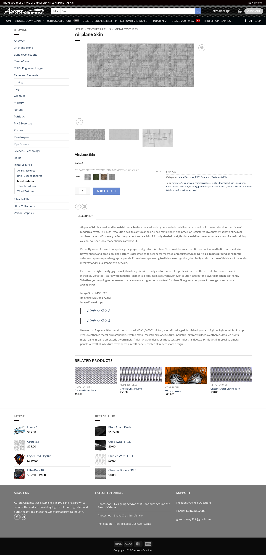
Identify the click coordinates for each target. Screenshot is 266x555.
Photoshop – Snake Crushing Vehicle (120, 515)
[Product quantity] (82, 191)
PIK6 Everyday (23, 123)
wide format (179, 190)
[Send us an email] (250, 20)
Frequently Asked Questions (193, 502)
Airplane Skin (187, 182)
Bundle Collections (25, 54)
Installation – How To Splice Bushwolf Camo (124, 523)
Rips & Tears (21, 144)
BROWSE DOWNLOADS (29, 21)
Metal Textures (25, 180)
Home (8, 20)
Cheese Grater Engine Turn (225, 388)
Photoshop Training (217, 20)
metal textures (180, 186)
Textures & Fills (23, 164)
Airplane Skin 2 (98, 311)
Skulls (17, 157)
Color (77, 176)
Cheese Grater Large (131, 388)
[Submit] (198, 11)
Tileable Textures (26, 186)
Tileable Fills (21, 199)
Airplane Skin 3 (98, 321)
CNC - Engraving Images (29, 68)
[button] (256, 2)
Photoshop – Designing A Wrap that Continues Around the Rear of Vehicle (134, 505)
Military (19, 102)
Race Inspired (22, 137)
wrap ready (192, 190)
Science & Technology (27, 150)
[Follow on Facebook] (245, 20)
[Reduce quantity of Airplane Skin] (77, 191)
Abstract (19, 40)
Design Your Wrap (183, 20)
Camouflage (21, 61)
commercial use (203, 182)
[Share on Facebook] (78, 206)
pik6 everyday (205, 186)
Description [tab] (85, 215)
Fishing (18, 82)
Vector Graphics (24, 212)
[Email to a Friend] (84, 206)
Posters (18, 130)
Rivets (230, 186)
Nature (18, 109)
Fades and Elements (26, 75)
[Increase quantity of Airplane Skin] (88, 191)
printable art (220, 186)
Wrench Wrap (173, 390)
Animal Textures (26, 170)
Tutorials (160, 21)
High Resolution (237, 182)
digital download (220, 182)
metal (169, 186)
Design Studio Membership (100, 20)
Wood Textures (25, 191)
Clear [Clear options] (158, 171)
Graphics (19, 95)
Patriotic (19, 116)
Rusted (238, 186)
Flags (17, 89)
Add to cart (106, 191)
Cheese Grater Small (86, 390)
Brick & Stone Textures (29, 175)
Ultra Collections (60, 21)
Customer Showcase (134, 21)
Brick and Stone (23, 47)
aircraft (175, 182)
